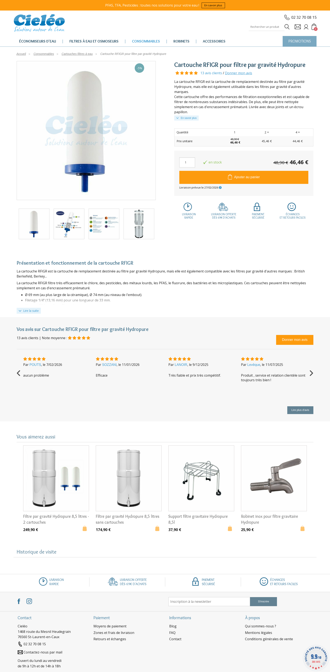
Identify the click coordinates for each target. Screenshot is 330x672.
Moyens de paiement (109, 626)
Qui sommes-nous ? (260, 626)
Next (311, 372)
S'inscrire (263, 601)
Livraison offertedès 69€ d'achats (223, 215)
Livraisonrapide (189, 215)
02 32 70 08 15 (304, 17)
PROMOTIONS (299, 41)
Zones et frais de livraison (113, 632)
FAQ (172, 632)
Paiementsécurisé (258, 215)
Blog (173, 626)
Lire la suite (29, 311)
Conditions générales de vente (269, 639)
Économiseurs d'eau (37, 41)
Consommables (146, 41)
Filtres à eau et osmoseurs (93, 41)
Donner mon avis (238, 73)
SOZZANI (109, 365)
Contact (175, 639)
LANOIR (181, 365)
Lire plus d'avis (300, 410)
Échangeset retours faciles (293, 215)
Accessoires (214, 41)
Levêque (253, 365)
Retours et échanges (109, 639)
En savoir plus (213, 5)
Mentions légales (258, 632)
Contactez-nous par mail (43, 652)
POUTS (35, 365)
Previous (19, 372)
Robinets (181, 41)
